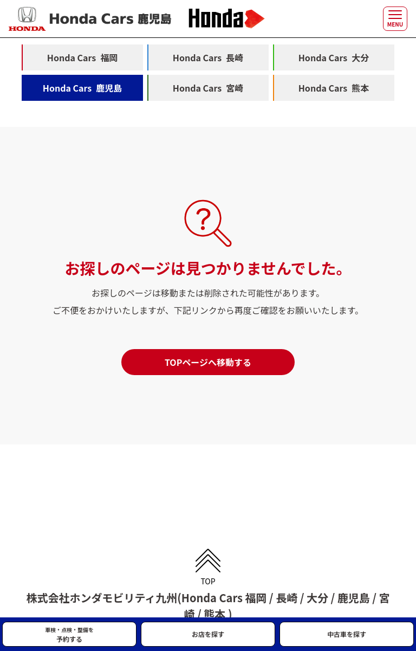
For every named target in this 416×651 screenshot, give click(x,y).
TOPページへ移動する (208, 362)
